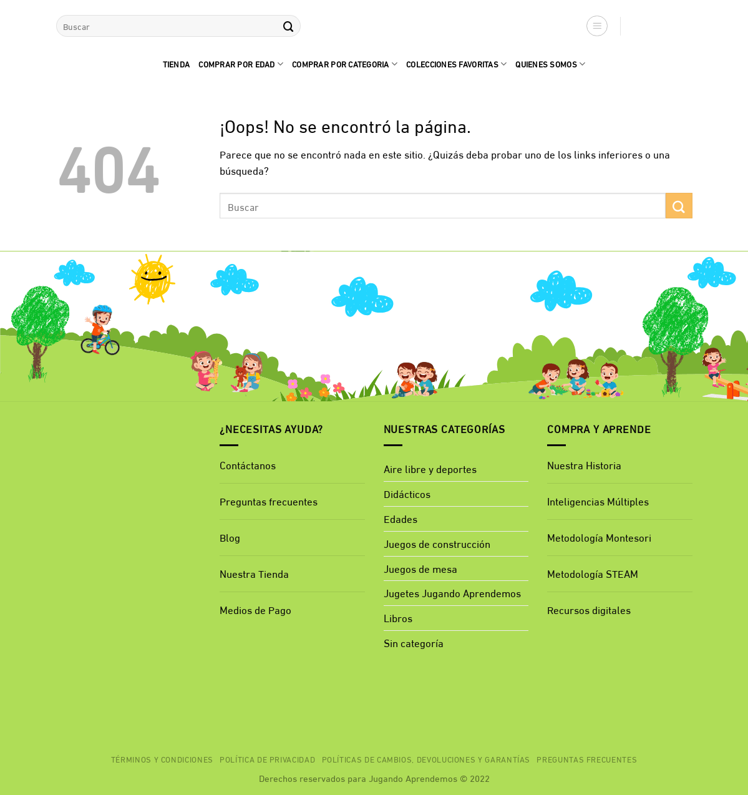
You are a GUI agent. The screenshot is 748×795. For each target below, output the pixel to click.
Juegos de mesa (420, 568)
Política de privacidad (267, 758)
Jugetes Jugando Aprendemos (452, 592)
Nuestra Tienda (254, 573)
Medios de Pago (255, 609)
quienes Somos (550, 63)
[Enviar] (289, 26)
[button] (597, 26)
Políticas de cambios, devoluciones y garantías (426, 758)
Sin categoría (414, 642)
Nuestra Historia (584, 464)
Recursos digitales (590, 609)
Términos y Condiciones (162, 758)
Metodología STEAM (592, 573)
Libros (398, 617)
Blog (230, 537)
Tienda (176, 63)
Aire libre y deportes (430, 468)
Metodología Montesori (599, 537)
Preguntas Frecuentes (587, 758)
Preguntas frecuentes (269, 501)
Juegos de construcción (437, 543)
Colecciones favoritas (456, 63)
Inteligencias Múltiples (598, 501)
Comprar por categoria (344, 63)
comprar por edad (240, 63)
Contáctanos (248, 464)
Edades (400, 518)
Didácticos (407, 493)
